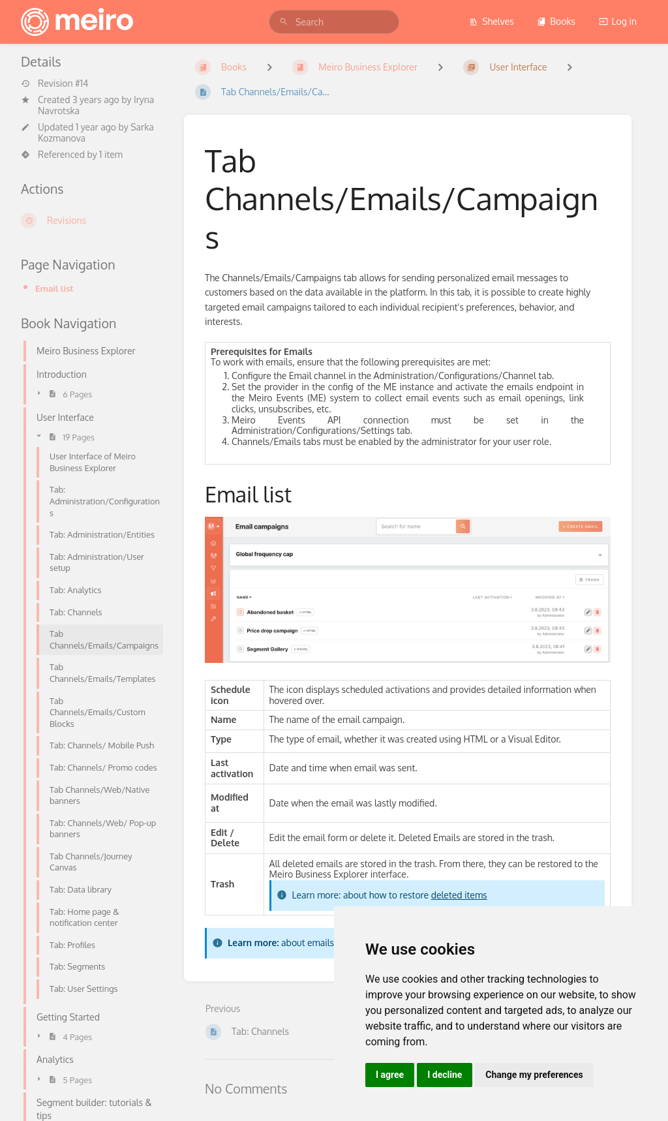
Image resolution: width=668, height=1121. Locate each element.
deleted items (459, 894)
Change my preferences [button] (534, 1074)
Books (556, 21)
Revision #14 (54, 83)
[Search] (283, 21)
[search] (334, 22)
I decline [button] (444, 1074)
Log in (618, 21)
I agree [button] (390, 1074)
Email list (54, 288)
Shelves (491, 21)
